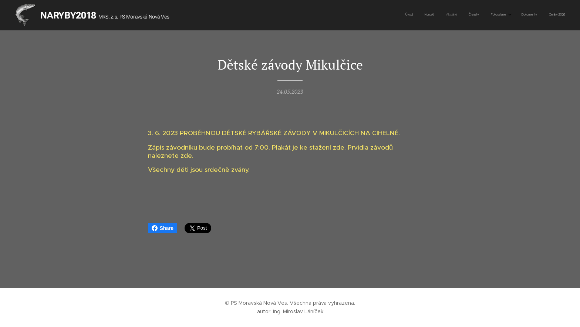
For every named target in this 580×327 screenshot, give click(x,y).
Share (162, 228)
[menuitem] (492, 15)
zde (338, 147)
